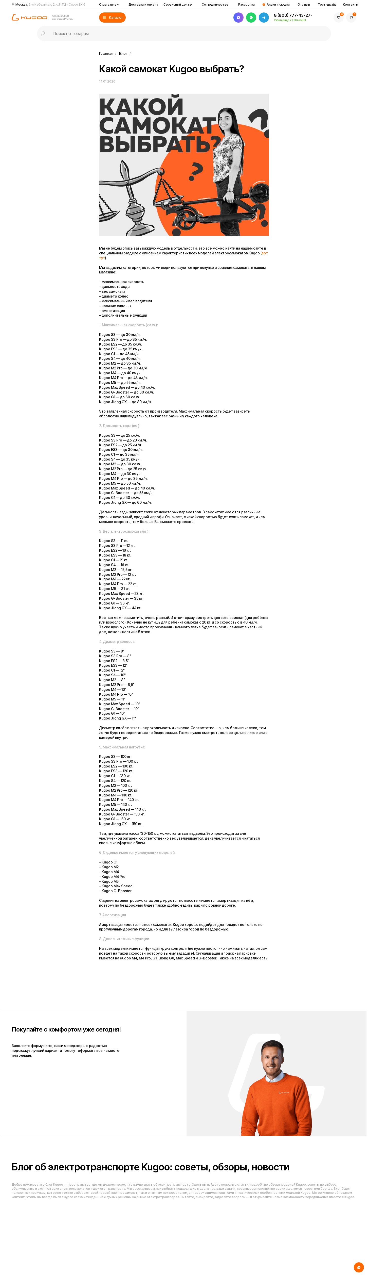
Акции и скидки (278, 4)
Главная (106, 53)
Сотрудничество (215, 4)
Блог (123, 53)
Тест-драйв (327, 4)
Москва (50, 4)
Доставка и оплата (143, 4)
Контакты (350, 4)
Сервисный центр (177, 4)
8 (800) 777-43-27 (292, 15)
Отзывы (304, 4)
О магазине (108, 4)
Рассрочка (246, 4)
